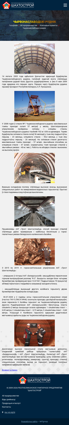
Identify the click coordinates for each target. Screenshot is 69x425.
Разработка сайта (29, 421)
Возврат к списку (9, 370)
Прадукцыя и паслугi (11, 403)
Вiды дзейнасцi (8, 399)
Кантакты (6, 407)
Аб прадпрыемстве (10, 396)
